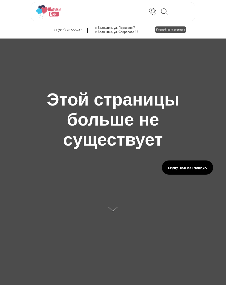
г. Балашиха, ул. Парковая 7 (115, 28)
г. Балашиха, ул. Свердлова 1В (116, 32)
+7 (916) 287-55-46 (68, 30)
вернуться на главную (187, 167)
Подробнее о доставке (170, 29)
